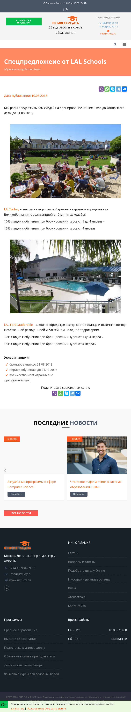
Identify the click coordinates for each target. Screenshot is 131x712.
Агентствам (76, 597)
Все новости (21, 513)
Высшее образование (20, 639)
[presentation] (5, 470)
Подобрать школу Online (86, 570)
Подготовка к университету (24, 648)
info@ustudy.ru (108, 33)
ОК (4, 704)
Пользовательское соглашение (46, 708)
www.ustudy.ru (20, 580)
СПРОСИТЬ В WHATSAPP (23, 21)
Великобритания (21, 380)
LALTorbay (12, 209)
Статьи (73, 553)
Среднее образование (20, 630)
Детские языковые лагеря (23, 665)
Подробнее (16, 494)
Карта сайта (77, 606)
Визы (72, 588)
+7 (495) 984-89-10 (108, 22)
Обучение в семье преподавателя (29, 656)
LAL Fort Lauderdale (18, 325)
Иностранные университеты (89, 579)
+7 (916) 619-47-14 (108, 26)
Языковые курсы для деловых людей (31, 674)
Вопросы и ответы (82, 562)
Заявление (17, 708)
